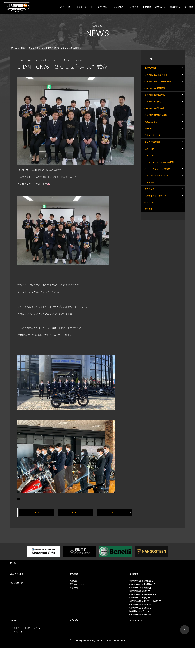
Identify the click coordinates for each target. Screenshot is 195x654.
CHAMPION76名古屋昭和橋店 (158, 85)
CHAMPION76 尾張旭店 (139, 612)
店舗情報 (174, 7)
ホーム (14, 47)
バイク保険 (102, 7)
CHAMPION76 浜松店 (138, 593)
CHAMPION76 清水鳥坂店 (140, 589)
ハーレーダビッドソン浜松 (157, 203)
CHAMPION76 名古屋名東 (156, 77)
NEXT (114, 512)
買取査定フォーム (77, 585)
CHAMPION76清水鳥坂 (155, 119)
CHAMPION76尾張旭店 (155, 94)
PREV (37, 512)
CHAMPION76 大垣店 (138, 601)
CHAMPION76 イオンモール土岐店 (144, 604)
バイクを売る (117, 7)
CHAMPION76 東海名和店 (140, 581)
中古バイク (149, 220)
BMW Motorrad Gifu (138, 616)
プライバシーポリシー (20, 637)
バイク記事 (149, 211)
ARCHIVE (75, 512)
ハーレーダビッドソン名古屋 (158, 194)
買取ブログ (75, 589)
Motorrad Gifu (151, 136)
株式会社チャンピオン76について (24, 633)
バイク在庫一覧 (17, 583)
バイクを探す (66, 7)
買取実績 (74, 574)
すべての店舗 (150, 68)
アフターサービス (84, 7)
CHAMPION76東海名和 (155, 102)
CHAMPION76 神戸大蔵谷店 (141, 585)
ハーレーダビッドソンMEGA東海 (160, 186)
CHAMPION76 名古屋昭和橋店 (142, 597)
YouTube (148, 144)
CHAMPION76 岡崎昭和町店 (141, 608)
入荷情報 (147, 7)
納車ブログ (160, 7)
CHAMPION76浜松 (153, 110)
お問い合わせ (136, 626)
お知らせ (134, 7)
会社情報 (189, 7)
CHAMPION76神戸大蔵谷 (156, 127)
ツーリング (149, 178)
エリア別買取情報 (152, 161)
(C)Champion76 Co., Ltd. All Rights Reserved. (97, 646)
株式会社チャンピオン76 (32, 47)
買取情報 (148, 245)
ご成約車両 (149, 169)
